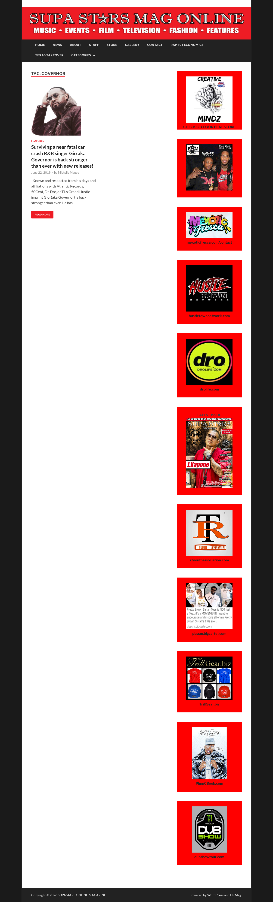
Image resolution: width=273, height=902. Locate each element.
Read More (40, 213)
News (57, 45)
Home (40, 45)
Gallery (132, 45)
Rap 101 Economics (187, 45)
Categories (81, 55)
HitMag (235, 895)
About (75, 45)
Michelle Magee (68, 172)
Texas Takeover (49, 55)
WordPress (215, 895)
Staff (94, 45)
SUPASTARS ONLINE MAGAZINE (82, 895)
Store (112, 45)
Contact (155, 45)
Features (37, 140)
